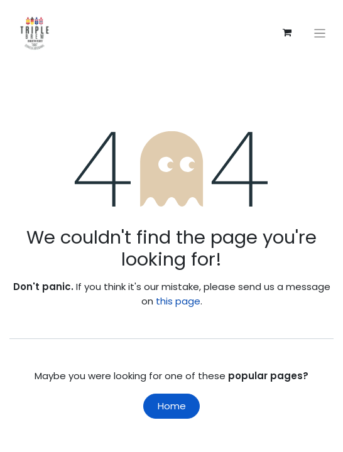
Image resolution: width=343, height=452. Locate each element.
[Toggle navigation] (320, 33)
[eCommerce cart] (287, 32)
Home (172, 405)
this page (178, 301)
